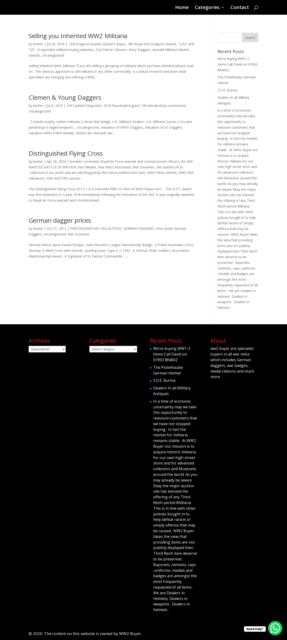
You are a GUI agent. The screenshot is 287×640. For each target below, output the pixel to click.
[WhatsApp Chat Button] (275, 628)
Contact (239, 8)
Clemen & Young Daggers (65, 97)
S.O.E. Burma (227, 90)
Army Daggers (140, 49)
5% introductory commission (164, 105)
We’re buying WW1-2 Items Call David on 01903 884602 (237, 64)
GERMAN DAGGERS (138, 228)
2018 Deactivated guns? (122, 105)
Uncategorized (53, 55)
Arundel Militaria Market (170, 49)
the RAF (187, 161)
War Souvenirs (144, 167)
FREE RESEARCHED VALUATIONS (96, 228)
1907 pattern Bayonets (84, 105)
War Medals (87, 167)
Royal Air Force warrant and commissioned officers (139, 161)
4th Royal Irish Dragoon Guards (151, 44)
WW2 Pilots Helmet (162, 172)
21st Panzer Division (111, 49)
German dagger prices (60, 220)
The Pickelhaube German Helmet (168, 370)
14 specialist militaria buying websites (65, 49)
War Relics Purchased (114, 167)
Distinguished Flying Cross (66, 153)
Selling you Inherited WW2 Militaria (78, 36)
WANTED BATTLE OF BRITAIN (52, 167)
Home (182, 8)
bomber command (84, 161)
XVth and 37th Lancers (63, 178)
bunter (38, 44)
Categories (207, 8)
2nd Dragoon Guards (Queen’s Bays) (96, 44)
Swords (34, 55)
